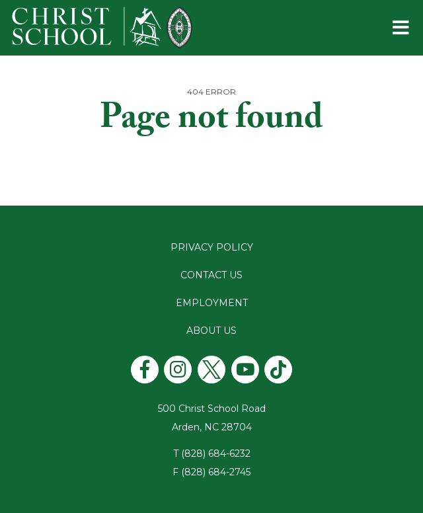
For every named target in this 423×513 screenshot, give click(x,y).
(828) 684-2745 (215, 472)
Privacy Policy (212, 247)
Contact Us (211, 275)
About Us (211, 330)
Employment (212, 303)
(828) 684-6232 (215, 453)
